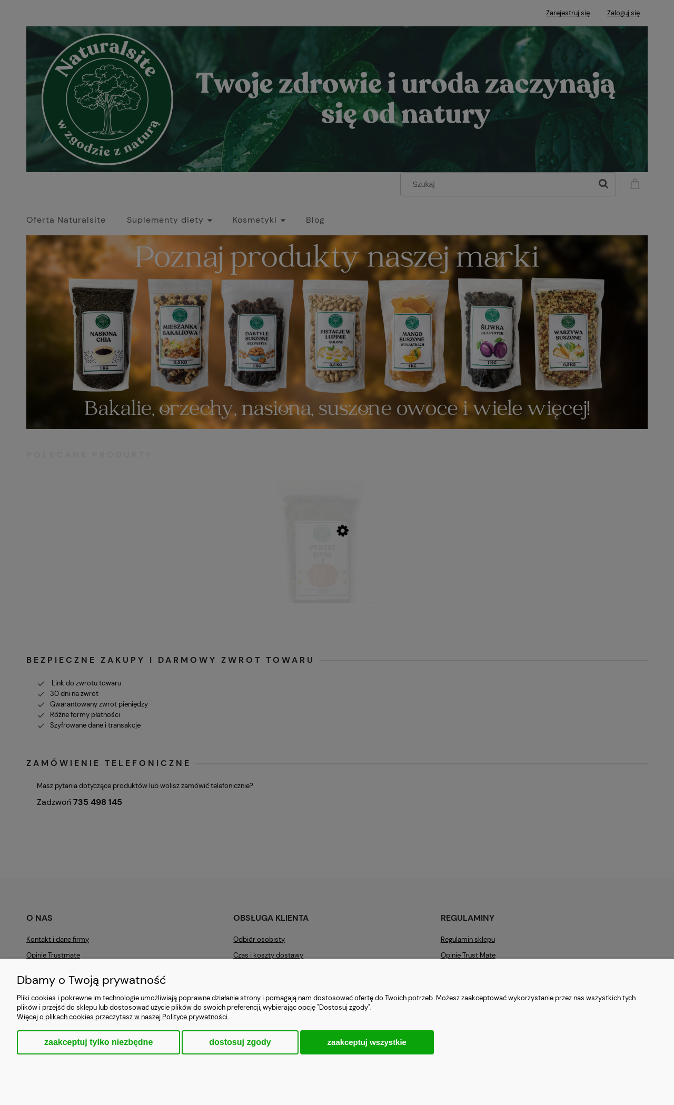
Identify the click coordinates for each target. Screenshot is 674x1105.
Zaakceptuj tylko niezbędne (98, 1042)
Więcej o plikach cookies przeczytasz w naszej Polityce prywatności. (123, 1016)
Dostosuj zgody (240, 1042)
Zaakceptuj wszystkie (367, 1042)
